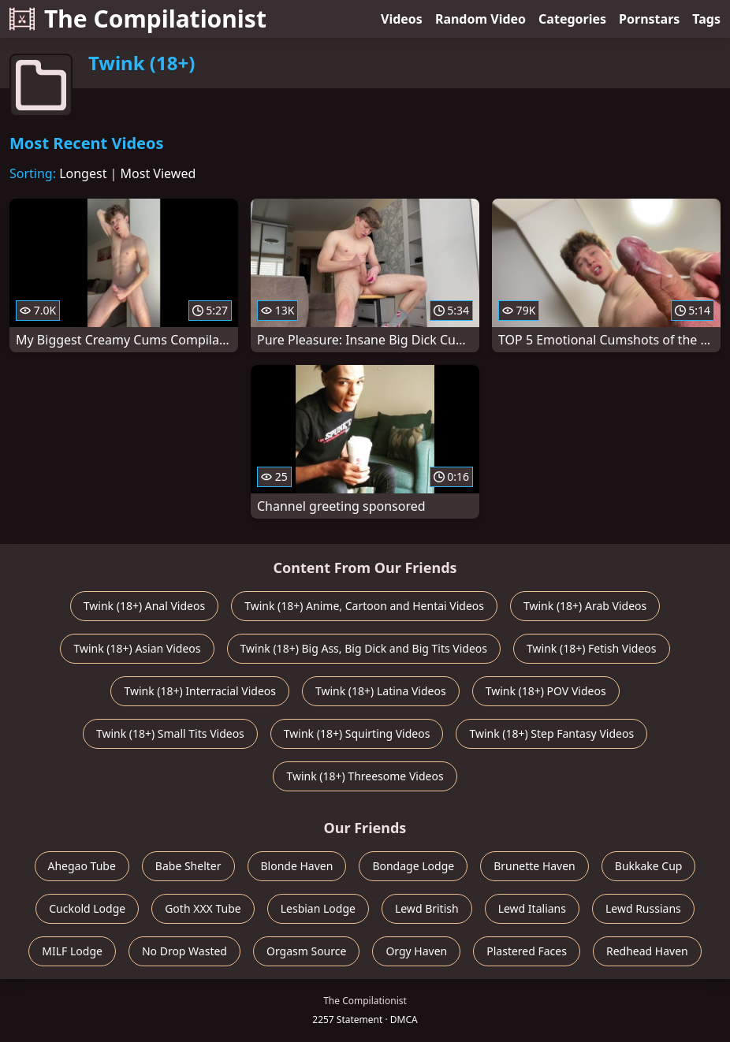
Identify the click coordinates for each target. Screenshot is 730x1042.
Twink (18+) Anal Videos (144, 605)
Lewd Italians (532, 908)
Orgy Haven (416, 950)
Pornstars (649, 19)
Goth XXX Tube (203, 908)
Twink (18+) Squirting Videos (357, 733)
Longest (82, 173)
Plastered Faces (526, 950)
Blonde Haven (297, 865)
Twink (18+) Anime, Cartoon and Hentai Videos (364, 605)
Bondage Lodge (413, 865)
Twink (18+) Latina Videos (380, 690)
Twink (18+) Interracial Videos (200, 690)
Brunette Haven (534, 865)
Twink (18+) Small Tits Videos (170, 733)
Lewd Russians (643, 908)
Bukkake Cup (649, 865)
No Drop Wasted (184, 950)
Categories (572, 19)
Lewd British (427, 908)
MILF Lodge (72, 950)
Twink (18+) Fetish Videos (591, 648)
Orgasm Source (306, 950)
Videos (402, 19)
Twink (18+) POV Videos (546, 690)
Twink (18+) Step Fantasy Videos (551, 733)
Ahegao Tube (82, 865)
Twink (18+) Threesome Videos (364, 775)
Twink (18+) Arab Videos (584, 605)
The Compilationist (137, 18)
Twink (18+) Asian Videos (136, 648)
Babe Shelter (188, 865)
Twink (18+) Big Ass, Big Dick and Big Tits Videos (364, 648)
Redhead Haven (647, 950)
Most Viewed (158, 173)
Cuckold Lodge (87, 908)
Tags (706, 19)
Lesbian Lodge (318, 908)
